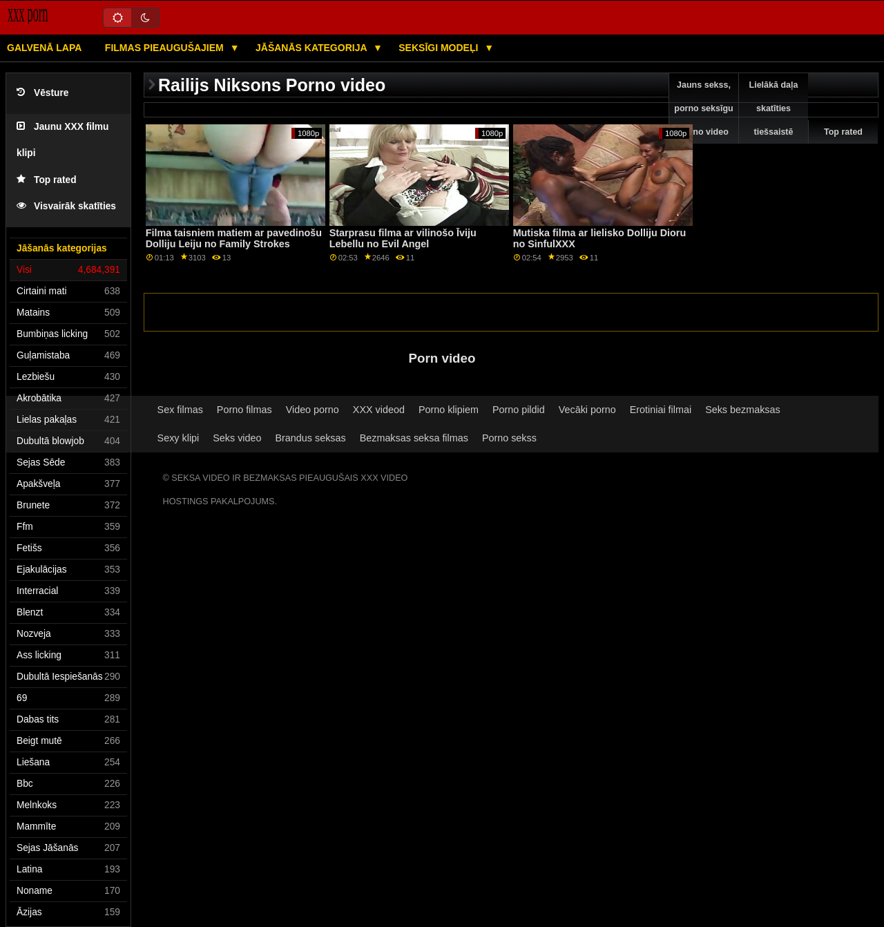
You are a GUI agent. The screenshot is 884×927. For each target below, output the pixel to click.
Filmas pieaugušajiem (166, 47)
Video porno (312, 409)
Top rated (47, 180)
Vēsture (42, 93)
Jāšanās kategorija (312, 47)
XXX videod (379, 409)
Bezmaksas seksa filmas (414, 437)
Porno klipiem (449, 409)
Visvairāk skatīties (66, 206)
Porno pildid (518, 409)
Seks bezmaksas (742, 409)
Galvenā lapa (44, 47)
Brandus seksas (311, 437)
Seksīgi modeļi (439, 47)
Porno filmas (244, 409)
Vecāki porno (587, 409)
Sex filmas (180, 409)
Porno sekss (509, 437)
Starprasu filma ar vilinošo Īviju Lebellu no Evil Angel (403, 238)
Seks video (237, 437)
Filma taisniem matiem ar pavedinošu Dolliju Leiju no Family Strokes (234, 238)
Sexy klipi (178, 437)
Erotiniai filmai (660, 409)
